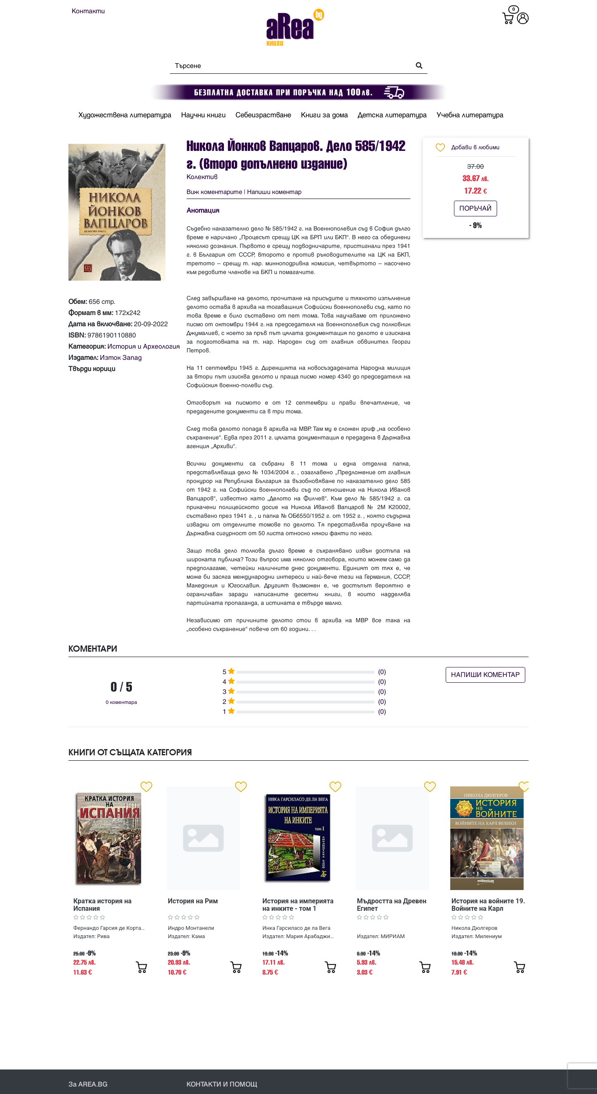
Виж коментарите (214, 192)
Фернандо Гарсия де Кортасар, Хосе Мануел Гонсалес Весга (109, 928)
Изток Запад (121, 358)
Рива (103, 936)
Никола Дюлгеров (474, 928)
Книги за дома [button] (324, 115)
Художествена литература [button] (124, 115)
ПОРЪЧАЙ (475, 208)
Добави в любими (475, 147)
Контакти (88, 11)
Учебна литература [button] (470, 115)
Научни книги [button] (203, 115)
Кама (198, 936)
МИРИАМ (393, 936)
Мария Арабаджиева (310, 936)
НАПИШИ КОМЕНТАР (485, 675)
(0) (382, 672)
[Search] (288, 66)
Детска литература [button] (392, 115)
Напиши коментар (274, 192)
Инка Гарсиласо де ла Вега (296, 928)
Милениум (488, 936)
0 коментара (121, 702)
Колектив (202, 177)
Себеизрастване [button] (263, 115)
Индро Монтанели (191, 928)
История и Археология (143, 346)
